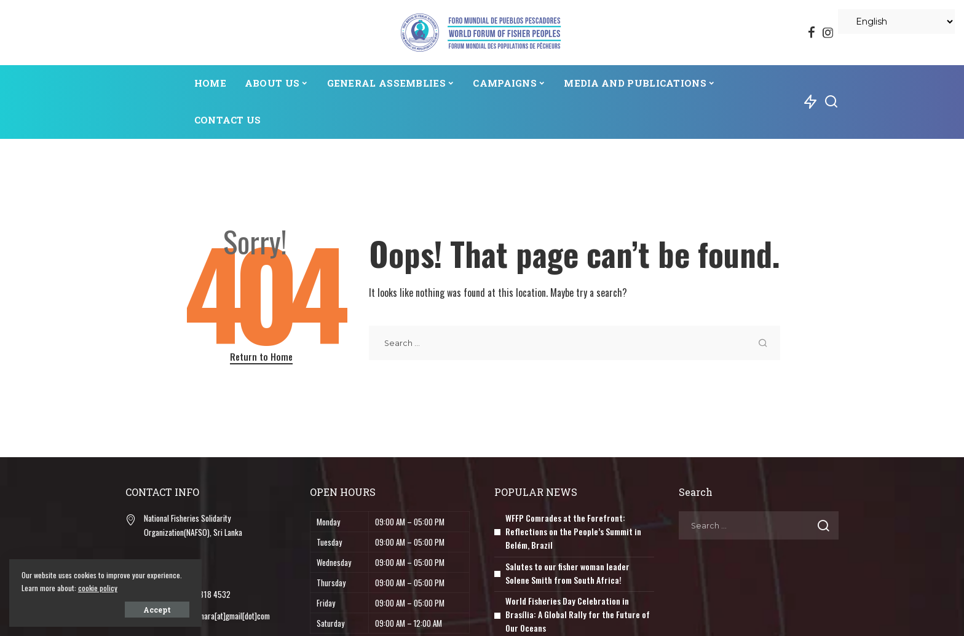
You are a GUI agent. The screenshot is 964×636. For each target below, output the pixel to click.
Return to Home (261, 356)
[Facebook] (811, 32)
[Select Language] (896, 21)
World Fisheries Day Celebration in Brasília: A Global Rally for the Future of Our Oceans (577, 611)
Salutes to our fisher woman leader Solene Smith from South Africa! (567, 571)
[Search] (831, 102)
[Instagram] (828, 32)
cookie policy (134, 588)
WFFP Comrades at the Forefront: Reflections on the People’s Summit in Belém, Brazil (573, 530)
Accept (149, 609)
